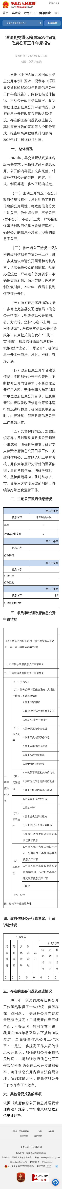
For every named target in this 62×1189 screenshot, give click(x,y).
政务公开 (30, 13)
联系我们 (37, 1147)
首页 (5, 13)
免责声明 (24, 1147)
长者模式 (52, 23)
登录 (58, 3)
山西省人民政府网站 (20, 1131)
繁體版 (52, 3)
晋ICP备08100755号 (18, 1162)
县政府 (16, 13)
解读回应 (45, 13)
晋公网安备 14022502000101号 (19, 1166)
